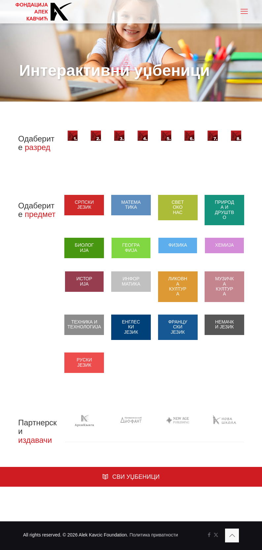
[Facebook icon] (209, 537)
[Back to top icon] (232, 538)
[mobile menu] (244, 11)
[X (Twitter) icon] (215, 537)
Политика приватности (153, 537)
